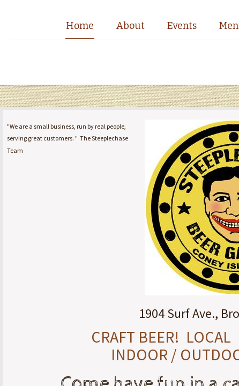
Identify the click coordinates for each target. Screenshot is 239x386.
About (130, 26)
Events (182, 26)
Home (80, 26)
